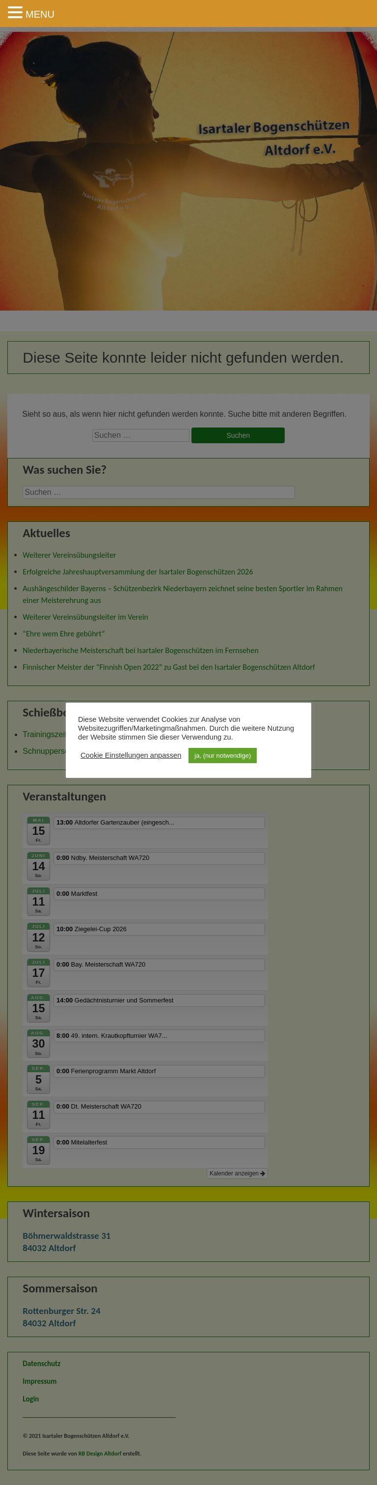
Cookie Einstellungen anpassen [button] (131, 755)
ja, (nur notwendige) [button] (222, 755)
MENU (40, 14)
